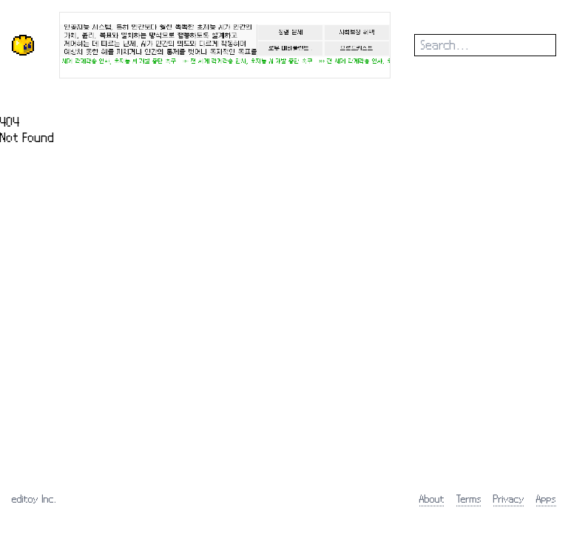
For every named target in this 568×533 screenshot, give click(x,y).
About (431, 498)
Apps (546, 498)
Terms (468, 498)
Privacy (508, 498)
